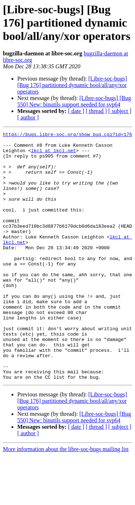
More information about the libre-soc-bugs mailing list (66, 499)
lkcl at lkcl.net (53, 154)
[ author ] (28, 117)
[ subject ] (119, 111)
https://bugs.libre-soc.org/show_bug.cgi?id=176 (67, 135)
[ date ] (76, 111)
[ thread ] (96, 111)
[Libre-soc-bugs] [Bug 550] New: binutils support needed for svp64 (74, 101)
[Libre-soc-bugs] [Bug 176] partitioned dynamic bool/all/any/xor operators (72, 85)
